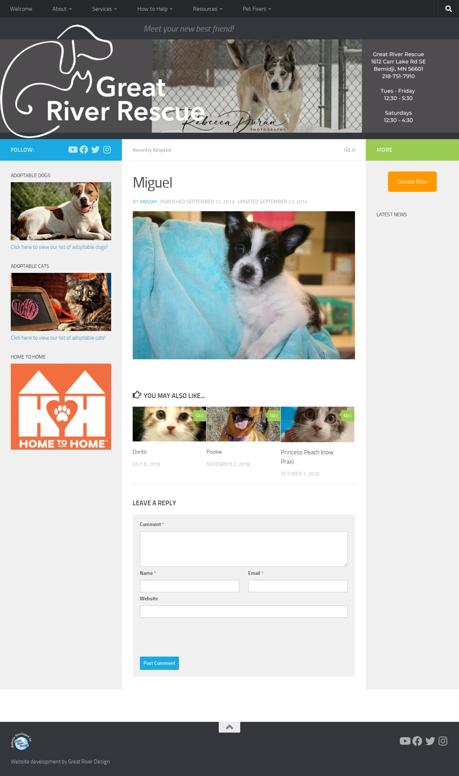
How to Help (152, 8)
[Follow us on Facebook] (84, 149)
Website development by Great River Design (60, 761)
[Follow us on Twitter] (95, 149)
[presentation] (194, 635)
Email (256, 573)
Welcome (21, 8)
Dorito (141, 451)
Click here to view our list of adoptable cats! (58, 338)
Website (149, 598)
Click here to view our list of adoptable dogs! (59, 247)
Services (102, 8)
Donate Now (412, 181)
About (59, 8)
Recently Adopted (155, 149)
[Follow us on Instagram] (107, 149)
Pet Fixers (254, 8)
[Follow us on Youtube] (72, 149)
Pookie (215, 451)
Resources (205, 8)
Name (148, 573)
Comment (152, 524)
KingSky (149, 201)
